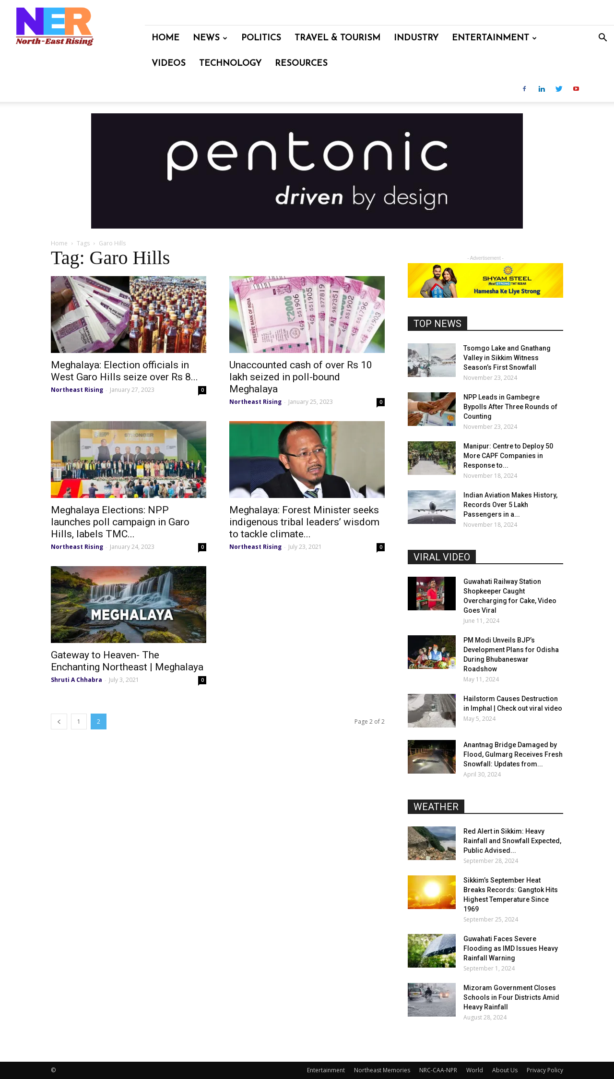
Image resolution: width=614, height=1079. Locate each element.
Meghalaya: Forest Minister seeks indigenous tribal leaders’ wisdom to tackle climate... (304, 522)
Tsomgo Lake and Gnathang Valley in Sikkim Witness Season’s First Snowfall (507, 357)
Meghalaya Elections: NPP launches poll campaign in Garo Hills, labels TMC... (120, 522)
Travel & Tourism (337, 38)
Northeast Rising (77, 390)
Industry (416, 38)
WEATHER (436, 806)
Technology (230, 63)
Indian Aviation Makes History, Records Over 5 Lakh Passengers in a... (510, 504)
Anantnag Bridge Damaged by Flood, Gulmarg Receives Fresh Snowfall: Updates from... (513, 754)
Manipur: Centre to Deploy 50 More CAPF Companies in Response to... (508, 455)
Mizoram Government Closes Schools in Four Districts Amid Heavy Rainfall (511, 997)
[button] (602, 38)
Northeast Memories (382, 1070)
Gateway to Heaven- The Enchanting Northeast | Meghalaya (127, 661)
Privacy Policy (545, 1070)
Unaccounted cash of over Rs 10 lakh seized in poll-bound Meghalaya (300, 377)
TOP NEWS (437, 323)
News (210, 38)
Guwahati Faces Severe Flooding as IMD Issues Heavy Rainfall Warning (510, 948)
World (474, 1070)
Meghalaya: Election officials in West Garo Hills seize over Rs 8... (124, 371)
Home (165, 38)
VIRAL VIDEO (441, 557)
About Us (505, 1070)
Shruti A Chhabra (76, 680)
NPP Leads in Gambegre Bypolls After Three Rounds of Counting (510, 406)
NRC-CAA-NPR (438, 1070)
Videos (169, 63)
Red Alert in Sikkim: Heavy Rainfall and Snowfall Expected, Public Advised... (512, 840)
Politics (261, 38)
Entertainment (494, 38)
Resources (301, 63)
